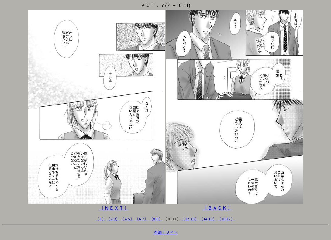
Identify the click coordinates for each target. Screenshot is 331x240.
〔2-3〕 (113, 219)
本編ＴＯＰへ (166, 232)
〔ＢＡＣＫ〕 (217, 208)
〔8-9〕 (155, 219)
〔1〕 (101, 219)
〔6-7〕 (141, 219)
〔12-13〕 (189, 219)
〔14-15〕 (207, 219)
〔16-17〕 (226, 219)
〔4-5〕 (127, 219)
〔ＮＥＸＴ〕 (114, 208)
